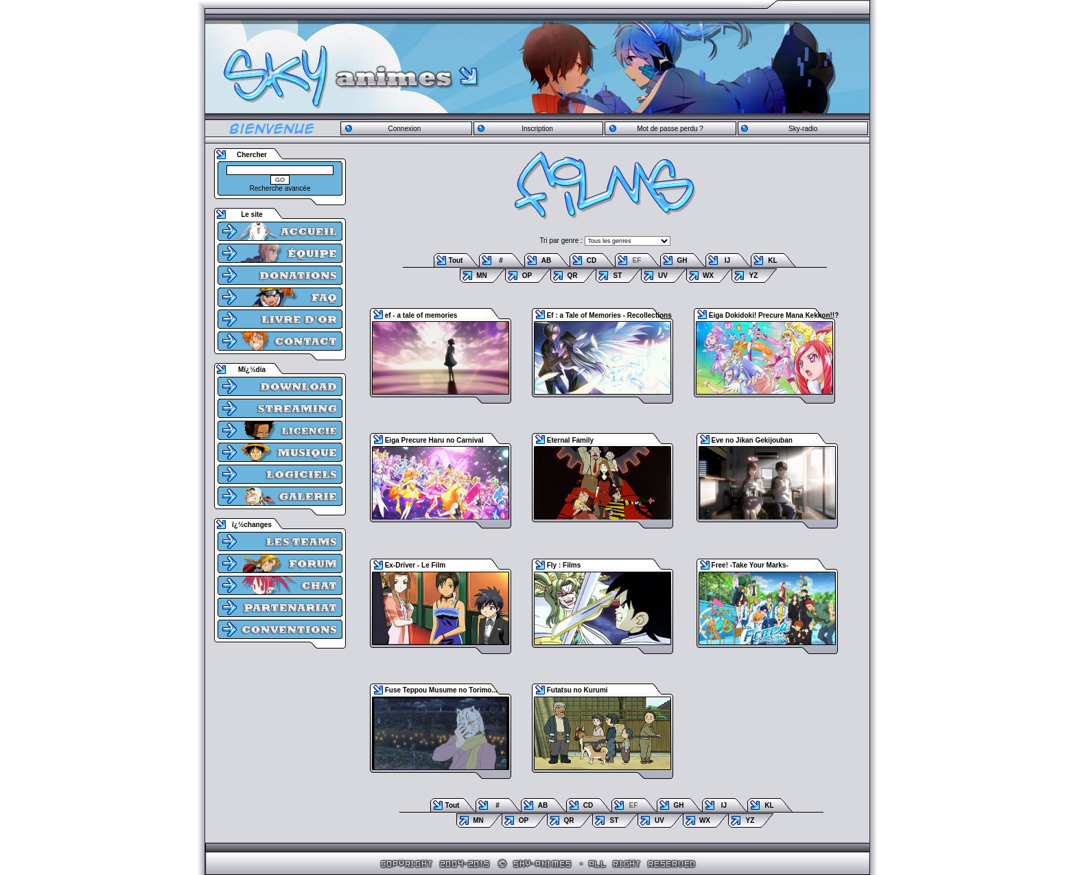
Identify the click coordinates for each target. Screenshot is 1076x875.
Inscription (537, 128)
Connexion (404, 128)
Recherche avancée (280, 188)
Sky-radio (802, 128)
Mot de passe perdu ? (670, 128)
